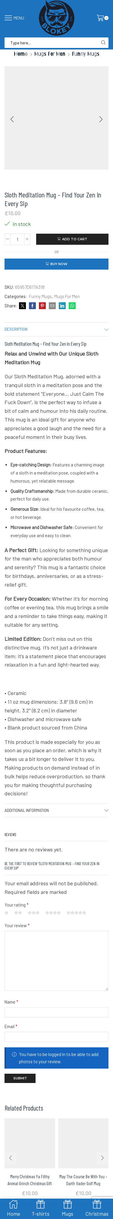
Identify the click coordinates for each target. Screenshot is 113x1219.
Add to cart (74, 239)
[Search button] (103, 42)
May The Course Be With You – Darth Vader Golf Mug (83, 1180)
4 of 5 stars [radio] (53, 913)
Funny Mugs (85, 54)
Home (21, 54)
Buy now (58, 264)
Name (11, 1001)
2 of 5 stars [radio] (18, 913)
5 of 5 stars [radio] (76, 913)
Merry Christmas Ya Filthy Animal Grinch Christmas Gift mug (30, 1183)
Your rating (17, 904)
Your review (17, 925)
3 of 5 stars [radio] (33, 913)
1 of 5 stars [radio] (6, 913)
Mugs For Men (49, 54)
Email (11, 1026)
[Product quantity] (17, 239)
